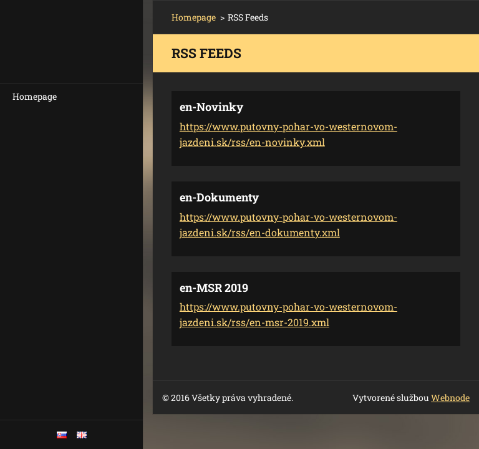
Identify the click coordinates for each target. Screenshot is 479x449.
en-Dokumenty (219, 197)
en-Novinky (211, 106)
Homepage (34, 96)
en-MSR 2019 (214, 287)
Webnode (450, 397)
